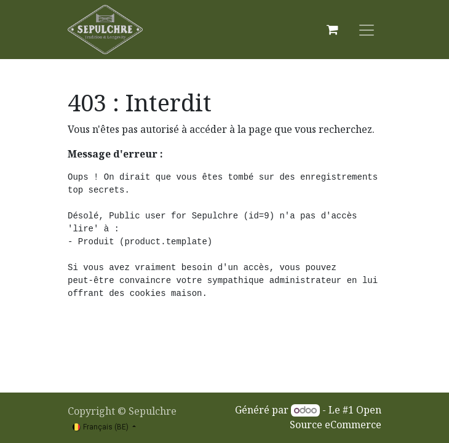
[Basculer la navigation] (366, 29)
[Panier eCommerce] (332, 29)
